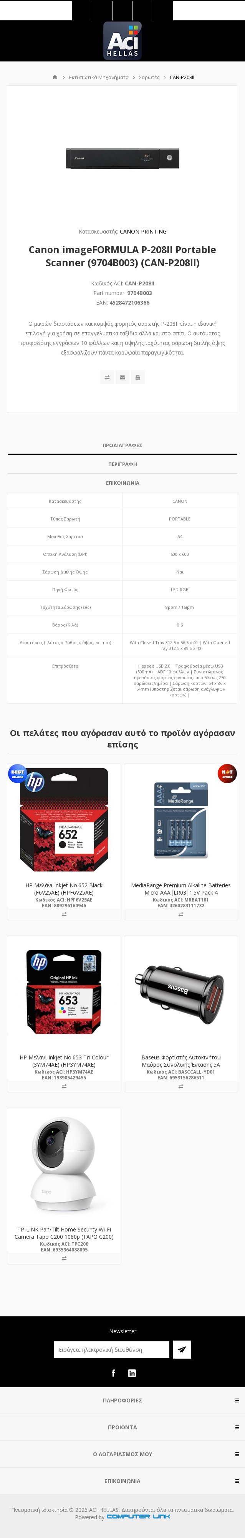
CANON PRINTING (143, 231)
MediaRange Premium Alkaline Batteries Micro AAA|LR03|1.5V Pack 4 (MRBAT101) (181, 892)
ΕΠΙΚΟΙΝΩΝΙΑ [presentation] (122, 482)
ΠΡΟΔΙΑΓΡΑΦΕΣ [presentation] (122, 445)
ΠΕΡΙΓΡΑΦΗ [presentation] (122, 464)
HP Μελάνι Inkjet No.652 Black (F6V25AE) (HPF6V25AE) (64, 889)
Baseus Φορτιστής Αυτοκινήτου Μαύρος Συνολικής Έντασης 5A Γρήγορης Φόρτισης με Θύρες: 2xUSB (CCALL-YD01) (180, 1068)
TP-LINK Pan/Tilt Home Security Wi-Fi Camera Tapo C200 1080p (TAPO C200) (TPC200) (64, 1237)
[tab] (122, 445)
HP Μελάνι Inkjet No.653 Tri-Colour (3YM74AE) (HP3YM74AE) (64, 1061)
